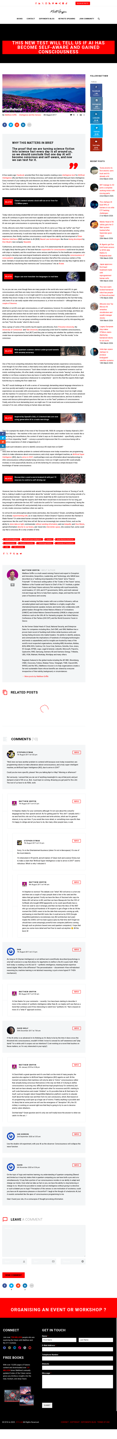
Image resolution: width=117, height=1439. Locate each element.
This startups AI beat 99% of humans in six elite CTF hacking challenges (107, 180)
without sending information (46, 524)
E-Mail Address (49, 1345)
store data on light (17, 524)
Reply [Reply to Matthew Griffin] (76, 801)
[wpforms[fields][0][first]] (59, 1340)
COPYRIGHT (75, 1422)
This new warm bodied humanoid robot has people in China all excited (107, 264)
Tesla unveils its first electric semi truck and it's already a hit (107, 145)
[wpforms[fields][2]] (77, 1381)
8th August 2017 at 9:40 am (39, 884)
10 (74, 115)
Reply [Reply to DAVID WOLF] (76, 1028)
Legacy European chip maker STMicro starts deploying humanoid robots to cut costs (106, 307)
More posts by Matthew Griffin (36, 676)
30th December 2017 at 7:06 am (29, 1030)
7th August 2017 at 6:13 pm (27, 952)
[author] (14, 1261)
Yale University (32, 330)
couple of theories (9, 303)
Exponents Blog (46, 19)
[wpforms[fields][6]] (77, 1358)
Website (45, 1364)
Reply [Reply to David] (76, 1165)
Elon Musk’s (7, 242)
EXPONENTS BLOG (88, 1422)
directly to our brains (25, 527)
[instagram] (9, 1347)
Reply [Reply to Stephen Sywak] (76, 752)
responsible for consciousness (53, 249)
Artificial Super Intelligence (32, 539)
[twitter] (24, 1347)
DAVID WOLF (22, 1028)
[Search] (98, 18)
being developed (75, 239)
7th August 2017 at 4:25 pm (27, 755)
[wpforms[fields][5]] (77, 1367)
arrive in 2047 (27, 457)
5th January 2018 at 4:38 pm (29, 1067)
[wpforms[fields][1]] (77, 1349)
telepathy (68, 524)
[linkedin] (14, 1347)
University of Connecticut (12, 330)
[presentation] (59, 1398)
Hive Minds (79, 524)
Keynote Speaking (66, 19)
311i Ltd (19, 1422)
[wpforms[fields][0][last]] (96, 1340)
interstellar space (53, 527)
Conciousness (10, 543)
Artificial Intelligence (11, 539)
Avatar (61, 263)
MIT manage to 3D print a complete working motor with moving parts (107, 162)
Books (20, 19)
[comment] (43, 1241)
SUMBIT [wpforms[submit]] (47, 1405)
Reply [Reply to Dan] (76, 949)
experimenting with (20, 516)
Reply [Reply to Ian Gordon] (76, 1134)
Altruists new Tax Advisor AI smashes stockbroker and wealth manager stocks (106, 284)
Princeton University (66, 327)
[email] (44, 1261)
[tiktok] (19, 1347)
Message (46, 1373)
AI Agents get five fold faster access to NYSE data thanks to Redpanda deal (107, 223)
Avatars (49, 539)
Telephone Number (50, 1355)
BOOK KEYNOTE (82, 3)
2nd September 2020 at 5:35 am (29, 1136)
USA (6, 547)
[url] (73, 1261)
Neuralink (27, 242)
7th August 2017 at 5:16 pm (34, 843)
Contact (31, 19)
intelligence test (68, 175)
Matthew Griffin (11, 115)
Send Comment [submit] (13, 1275)
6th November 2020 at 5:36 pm (28, 1167)
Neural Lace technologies (50, 239)
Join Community (86, 19)
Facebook (20, 175)
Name (45, 1336)
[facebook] (4, 1347)
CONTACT (65, 1422)
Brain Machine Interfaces (65, 539)
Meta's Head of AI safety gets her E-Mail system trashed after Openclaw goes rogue (107, 202)
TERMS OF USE (103, 1422)
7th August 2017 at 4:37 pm (29, 803)
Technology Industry (45, 543)
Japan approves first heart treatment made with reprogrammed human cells (106, 244)
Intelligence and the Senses (30, 115)
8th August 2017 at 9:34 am (29, 994)
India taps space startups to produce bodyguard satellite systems (107, 328)
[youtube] (29, 1347)
